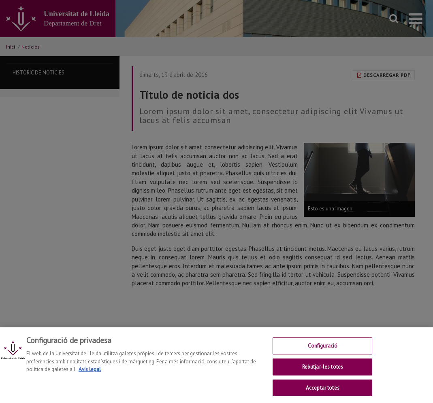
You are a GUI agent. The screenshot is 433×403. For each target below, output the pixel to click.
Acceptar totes (322, 394)
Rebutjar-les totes (322, 373)
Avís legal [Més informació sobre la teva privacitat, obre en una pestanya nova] (90, 376)
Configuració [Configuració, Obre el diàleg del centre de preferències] (323, 352)
